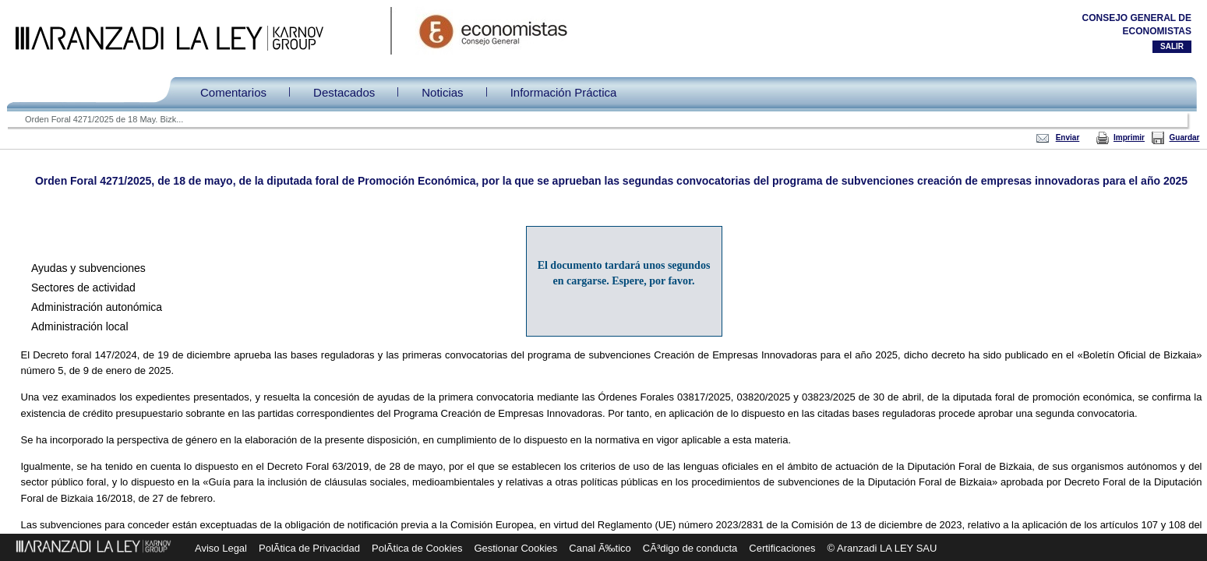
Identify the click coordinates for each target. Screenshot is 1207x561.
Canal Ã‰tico (599, 548)
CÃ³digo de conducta (690, 548)
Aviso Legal (221, 548)
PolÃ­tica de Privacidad (309, 548)
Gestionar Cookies (515, 548)
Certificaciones (782, 548)
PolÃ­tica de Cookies (417, 548)
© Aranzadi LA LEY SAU (882, 548)
